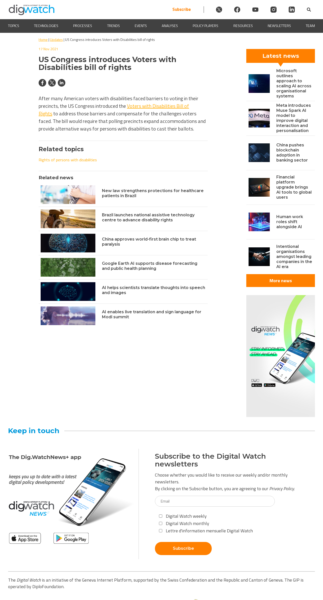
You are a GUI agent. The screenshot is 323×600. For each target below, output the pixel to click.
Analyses (170, 26)
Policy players (205, 26)
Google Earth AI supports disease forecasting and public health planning (149, 266)
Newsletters (279, 26)
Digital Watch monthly (184, 523)
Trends (113, 26)
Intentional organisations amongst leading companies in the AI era (294, 256)
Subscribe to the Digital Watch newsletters (210, 460)
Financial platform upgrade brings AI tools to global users (294, 187)
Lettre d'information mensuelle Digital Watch (206, 530)
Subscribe (181, 9)
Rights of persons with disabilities (68, 160)
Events (141, 26)
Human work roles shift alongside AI (289, 221)
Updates (56, 39)
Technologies (46, 26)
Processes (82, 26)
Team (310, 26)
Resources (243, 26)
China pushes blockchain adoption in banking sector (292, 153)
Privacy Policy (281, 488)
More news (281, 280)
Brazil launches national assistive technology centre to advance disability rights (148, 217)
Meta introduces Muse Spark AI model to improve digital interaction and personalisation (293, 118)
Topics (13, 26)
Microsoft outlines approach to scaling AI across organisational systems (293, 83)
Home (43, 39)
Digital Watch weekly (183, 516)
